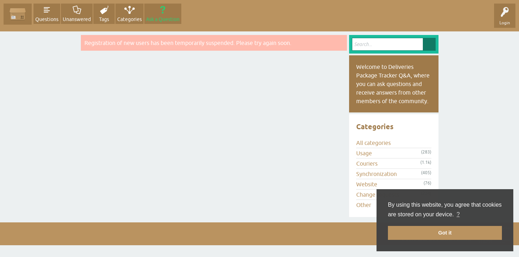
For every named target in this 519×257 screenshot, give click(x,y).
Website (366, 184)
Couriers (367, 163)
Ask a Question (163, 19)
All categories (373, 143)
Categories (129, 19)
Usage (364, 153)
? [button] (458, 214)
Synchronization (376, 174)
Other (363, 205)
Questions (46, 19)
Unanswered (77, 19)
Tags (104, 19)
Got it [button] (445, 233)
